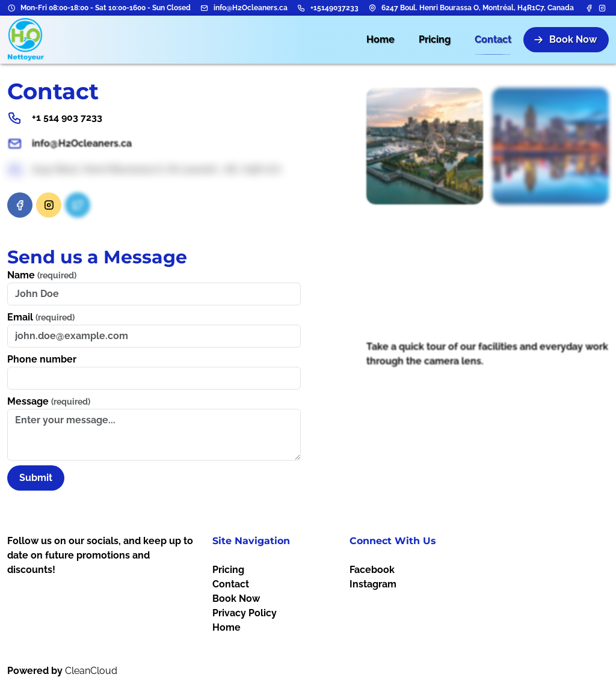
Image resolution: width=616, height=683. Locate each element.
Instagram (373, 584)
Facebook (372, 569)
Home (226, 627)
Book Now (236, 598)
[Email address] (204, 8)
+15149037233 (334, 8)
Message (48, 401)
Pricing (228, 569)
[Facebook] (590, 7)
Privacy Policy (244, 613)
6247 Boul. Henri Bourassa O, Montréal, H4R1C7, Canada (477, 8)
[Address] (372, 8)
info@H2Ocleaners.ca (251, 8)
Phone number (41, 359)
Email (41, 317)
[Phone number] (301, 8)
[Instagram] (602, 7)
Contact (230, 584)
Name (41, 275)
